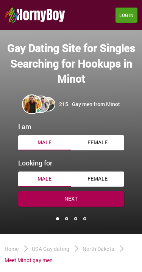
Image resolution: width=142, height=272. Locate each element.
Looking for (35, 162)
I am (24, 126)
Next (71, 198)
